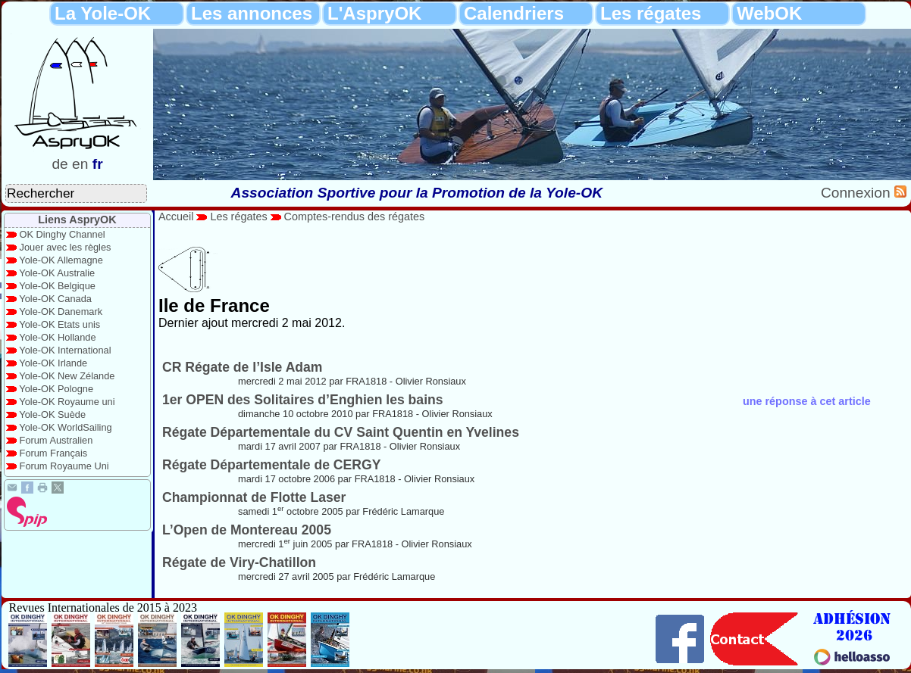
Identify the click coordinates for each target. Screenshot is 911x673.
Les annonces (251, 13)
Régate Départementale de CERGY (271, 464)
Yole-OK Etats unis (59, 324)
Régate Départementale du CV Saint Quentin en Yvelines (340, 432)
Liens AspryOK (77, 219)
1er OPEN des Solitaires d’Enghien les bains (302, 399)
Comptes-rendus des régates (354, 216)
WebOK (769, 13)
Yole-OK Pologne (56, 388)
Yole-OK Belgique (57, 285)
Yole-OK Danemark (60, 311)
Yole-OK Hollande (57, 337)
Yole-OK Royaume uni (66, 401)
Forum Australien (56, 440)
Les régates (650, 13)
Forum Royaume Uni (64, 466)
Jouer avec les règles (65, 247)
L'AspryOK (374, 13)
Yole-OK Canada (55, 298)
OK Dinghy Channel (62, 234)
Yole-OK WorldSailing (65, 427)
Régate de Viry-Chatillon (239, 562)
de (59, 164)
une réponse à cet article (807, 401)
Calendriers (514, 13)
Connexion (857, 193)
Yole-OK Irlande (53, 363)
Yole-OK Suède (52, 414)
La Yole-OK (103, 13)
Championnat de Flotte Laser (254, 497)
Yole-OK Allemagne (61, 260)
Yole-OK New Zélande (66, 376)
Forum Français (54, 453)
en (80, 164)
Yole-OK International (65, 350)
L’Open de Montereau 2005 (246, 529)
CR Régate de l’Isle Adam (242, 367)
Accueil (175, 216)
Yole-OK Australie (57, 273)
